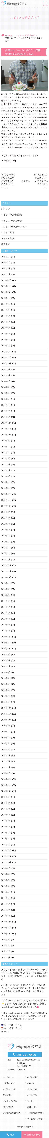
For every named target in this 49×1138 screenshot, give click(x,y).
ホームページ (8, 1077)
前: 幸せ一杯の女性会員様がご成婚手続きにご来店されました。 (8, 180)
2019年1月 (6, 773)
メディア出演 (7, 238)
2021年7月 (6, 595)
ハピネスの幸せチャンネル (13, 226)
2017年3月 (6, 904)
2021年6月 (6, 601)
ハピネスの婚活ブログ (25, 35)
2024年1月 (6, 417)
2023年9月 (6, 441)
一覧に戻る (24, 181)
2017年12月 (6, 850)
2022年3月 (6, 547)
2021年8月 (6, 589)
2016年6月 (6, 957)
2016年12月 (6, 922)
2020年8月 (6, 660)
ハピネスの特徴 (9, 1089)
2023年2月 (6, 482)
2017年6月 (6, 886)
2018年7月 (6, 809)
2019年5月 (6, 749)
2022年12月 (6, 494)
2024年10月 (6, 363)
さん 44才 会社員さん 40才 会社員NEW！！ (11, 1028)
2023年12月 (6, 423)
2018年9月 (6, 797)
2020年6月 (6, 672)
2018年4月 (6, 827)
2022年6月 (6, 530)
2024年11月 (6, 357)
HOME (8, 35)
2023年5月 (6, 464)
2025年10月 (6, 292)
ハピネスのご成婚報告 (11, 215)
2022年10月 (6, 506)
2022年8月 (6, 518)
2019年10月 (6, 720)
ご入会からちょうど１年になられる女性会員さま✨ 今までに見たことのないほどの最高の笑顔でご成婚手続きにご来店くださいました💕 (24, 1003)
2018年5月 (6, 821)
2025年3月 (6, 334)
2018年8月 (6, 803)
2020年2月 (6, 696)
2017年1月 (6, 916)
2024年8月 (6, 375)
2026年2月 (6, 268)
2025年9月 (6, 298)
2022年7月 (6, 524)
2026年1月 (6, 274)
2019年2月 (6, 767)
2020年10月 (6, 648)
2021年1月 (6, 631)
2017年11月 (6, 856)
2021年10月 (6, 577)
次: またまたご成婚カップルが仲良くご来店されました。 (41, 180)
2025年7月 (6, 310)
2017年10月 (6, 862)
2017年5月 (6, 892)
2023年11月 (6, 429)
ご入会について (9, 1083)
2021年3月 (6, 619)
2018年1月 (6, 844)
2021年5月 (6, 607)
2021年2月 (6, 625)
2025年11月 (6, 286)
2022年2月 (6, 553)
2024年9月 (6, 369)
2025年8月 (6, 304)
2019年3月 (6, 761)
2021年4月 (6, 613)
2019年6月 (6, 743)
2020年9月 (6, 654)
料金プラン (7, 1095)
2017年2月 (6, 910)
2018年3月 (6, 833)
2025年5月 (6, 322)
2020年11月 (6, 642)
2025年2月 (6, 340)
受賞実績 (5, 244)
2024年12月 (6, 351)
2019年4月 (6, 755)
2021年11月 (6, 571)
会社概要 (30, 1101)
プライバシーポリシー (35, 1119)
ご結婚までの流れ (10, 1101)
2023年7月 (6, 452)
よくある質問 (32, 1095)
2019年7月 (6, 737)
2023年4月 (6, 470)
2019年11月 (6, 714)
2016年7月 (6, 951)
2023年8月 (6, 446)
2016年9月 (6, 939)
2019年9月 (6, 726)
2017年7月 (6, 880)
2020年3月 (6, 690)
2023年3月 (6, 476)
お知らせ (5, 209)
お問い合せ (31, 1107)
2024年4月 (6, 399)
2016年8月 (6, 945)
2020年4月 (6, 684)
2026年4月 (6, 256)
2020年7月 (6, 666)
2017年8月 (6, 874)
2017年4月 (6, 898)
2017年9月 (6, 868)
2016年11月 (6, 928)
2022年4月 (6, 541)
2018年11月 (6, 785)
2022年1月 (6, 559)
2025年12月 (6, 280)
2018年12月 (6, 779)
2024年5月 (6, 393)
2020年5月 (6, 678)
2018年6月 (6, 815)
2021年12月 (6, 565)
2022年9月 (6, 512)
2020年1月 (6, 702)
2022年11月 (6, 500)
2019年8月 (6, 732)
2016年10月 (6, 933)
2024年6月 (6, 387)
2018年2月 (6, 838)
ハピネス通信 (7, 232)
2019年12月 (6, 708)
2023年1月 (6, 488)
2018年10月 (6, 791)
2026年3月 (6, 262)
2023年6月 (6, 458)
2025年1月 (6, 345)
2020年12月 (6, 637)
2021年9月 (6, 583)
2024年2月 (6, 411)
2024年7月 (6, 381)
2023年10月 (6, 435)
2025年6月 (6, 316)
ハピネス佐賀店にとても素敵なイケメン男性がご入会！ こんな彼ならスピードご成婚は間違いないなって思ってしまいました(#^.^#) (24, 1016)
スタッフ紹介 (8, 1107)
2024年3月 (6, 405)
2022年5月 (6, 536)
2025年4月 (6, 328)
